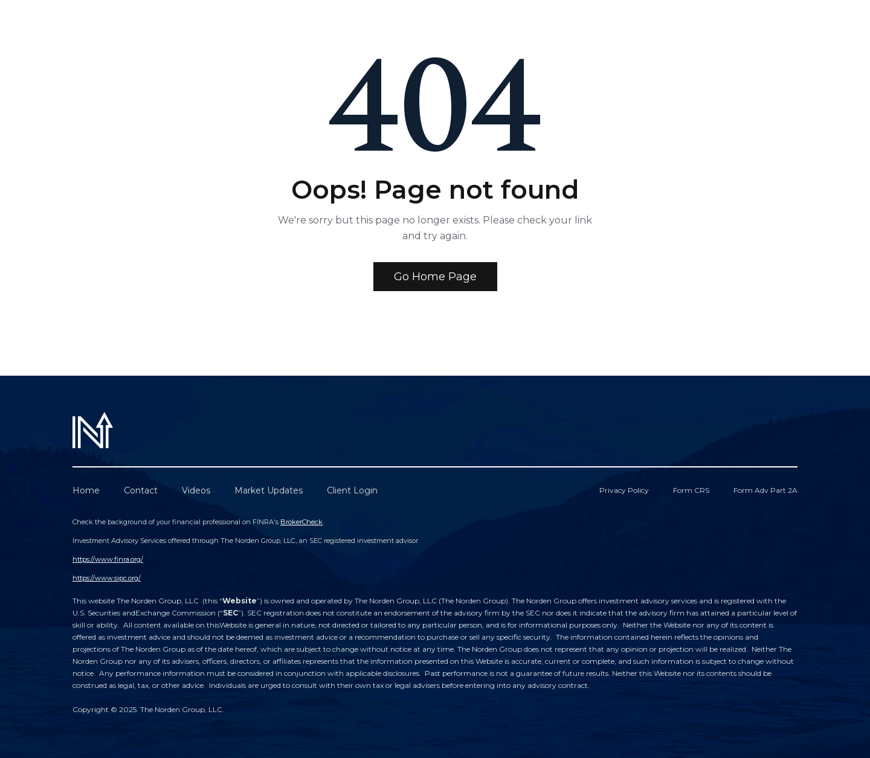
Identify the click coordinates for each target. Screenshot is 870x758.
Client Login (352, 490)
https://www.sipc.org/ (106, 578)
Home (86, 490)
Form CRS (691, 490)
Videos (196, 490)
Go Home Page (435, 276)
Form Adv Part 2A (765, 490)
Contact (141, 490)
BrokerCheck (301, 522)
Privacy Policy (624, 490)
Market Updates (268, 490)
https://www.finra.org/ (107, 559)
